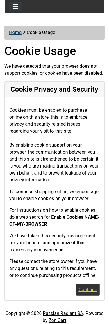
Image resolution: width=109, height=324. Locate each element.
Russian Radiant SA (63, 313)
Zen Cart (57, 320)
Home (15, 32)
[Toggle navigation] (15, 6)
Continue (87, 289)
